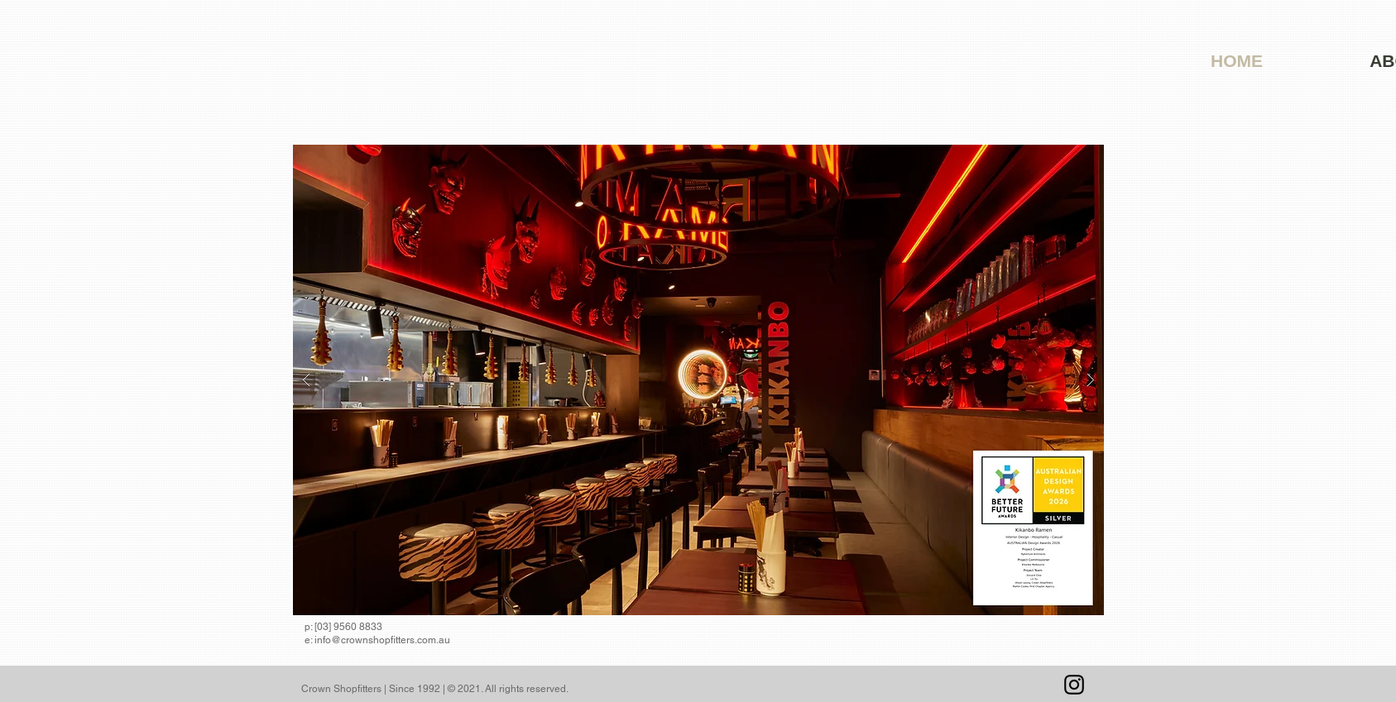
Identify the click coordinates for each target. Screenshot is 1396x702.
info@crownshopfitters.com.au (382, 640)
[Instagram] (1074, 684)
